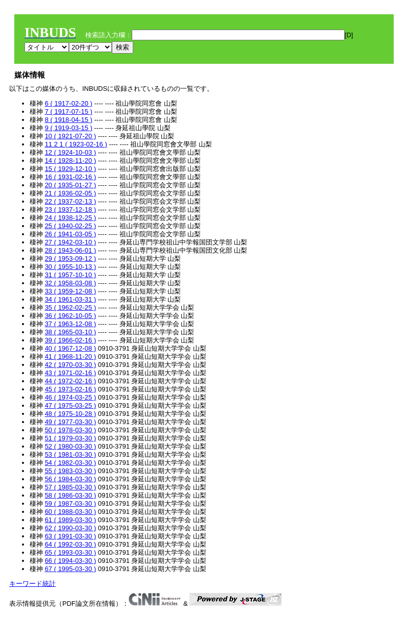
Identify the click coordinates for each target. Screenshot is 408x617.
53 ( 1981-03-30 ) (70, 454)
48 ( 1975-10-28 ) (70, 413)
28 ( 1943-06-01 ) (70, 250)
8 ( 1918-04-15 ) (68, 120)
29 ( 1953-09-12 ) (70, 258)
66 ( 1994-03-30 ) (70, 560)
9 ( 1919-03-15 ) (68, 128)
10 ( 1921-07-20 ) (70, 136)
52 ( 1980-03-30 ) (70, 446)
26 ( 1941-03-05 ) (70, 234)
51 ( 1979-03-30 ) (70, 438)
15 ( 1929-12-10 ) (70, 168)
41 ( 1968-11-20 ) (70, 356)
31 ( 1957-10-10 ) (70, 275)
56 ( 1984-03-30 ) (70, 479)
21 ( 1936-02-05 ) (70, 193)
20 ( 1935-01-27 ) (70, 185)
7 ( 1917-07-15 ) (68, 111)
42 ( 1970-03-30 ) (70, 364)
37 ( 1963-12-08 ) (70, 324)
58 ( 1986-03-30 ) (70, 495)
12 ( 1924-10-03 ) (70, 152)
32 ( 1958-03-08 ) (70, 283)
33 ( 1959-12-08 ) (70, 291)
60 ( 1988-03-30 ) (70, 511)
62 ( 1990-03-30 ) (70, 528)
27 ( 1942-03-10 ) (70, 242)
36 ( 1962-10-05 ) (70, 315)
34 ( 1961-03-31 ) (70, 299)
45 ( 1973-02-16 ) (70, 389)
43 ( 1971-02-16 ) (70, 373)
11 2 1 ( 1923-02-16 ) (76, 144)
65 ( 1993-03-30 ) (70, 552)
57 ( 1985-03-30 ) (70, 487)
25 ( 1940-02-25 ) (70, 226)
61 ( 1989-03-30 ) (70, 520)
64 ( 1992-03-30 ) (70, 544)
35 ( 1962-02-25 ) (70, 307)
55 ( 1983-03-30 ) (70, 471)
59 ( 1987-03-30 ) (70, 503)
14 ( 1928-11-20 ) (70, 160)
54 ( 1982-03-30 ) (70, 462)
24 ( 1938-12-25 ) (70, 217)
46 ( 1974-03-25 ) (70, 397)
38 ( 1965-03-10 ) (70, 332)
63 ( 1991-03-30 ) (70, 536)
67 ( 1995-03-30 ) (70, 569)
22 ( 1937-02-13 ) (70, 201)
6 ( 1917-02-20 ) (68, 103)
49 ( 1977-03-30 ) (70, 422)
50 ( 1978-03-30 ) (70, 430)
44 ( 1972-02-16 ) (70, 381)
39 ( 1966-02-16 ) (70, 340)
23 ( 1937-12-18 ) (70, 209)
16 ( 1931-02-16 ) (70, 177)
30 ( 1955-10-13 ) (70, 266)
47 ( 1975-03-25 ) (70, 405)
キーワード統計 (32, 583)
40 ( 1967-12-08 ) (70, 348)
